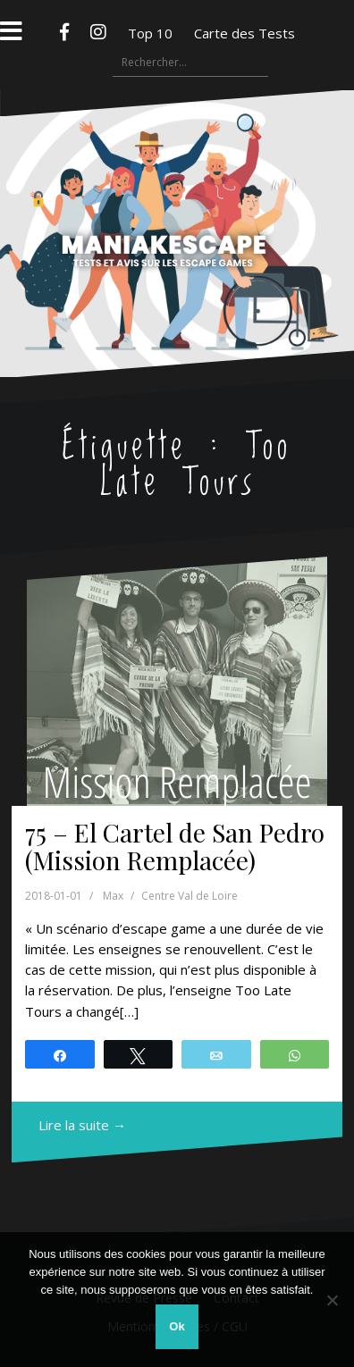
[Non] (332, 1300)
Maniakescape (177, 198)
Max (113, 895)
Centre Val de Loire (189, 895)
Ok (176, 1326)
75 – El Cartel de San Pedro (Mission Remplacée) (174, 846)
